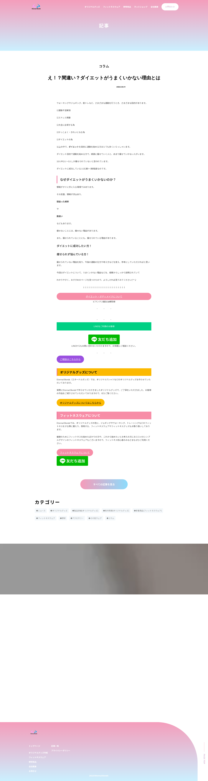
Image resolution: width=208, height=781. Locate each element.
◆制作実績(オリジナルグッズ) (116, 510)
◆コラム (110, 518)
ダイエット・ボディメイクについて (104, 296)
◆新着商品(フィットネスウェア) (148, 510)
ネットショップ (140, 6)
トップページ (34, 746)
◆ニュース (40, 510)
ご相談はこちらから (70, 359)
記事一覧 (55, 746)
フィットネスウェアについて (75, 452)
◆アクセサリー (77, 518)
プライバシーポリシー (60, 750)
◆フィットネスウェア (45, 518)
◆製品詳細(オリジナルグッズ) (85, 510)
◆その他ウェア (95, 518)
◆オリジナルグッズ (58, 510)
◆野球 (63, 518)
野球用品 (127, 6)
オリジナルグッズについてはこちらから (80, 402)
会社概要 (154, 6)
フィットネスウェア (111, 6)
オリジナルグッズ (92, 6)
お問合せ (32, 771)
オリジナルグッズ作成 (38, 752)
